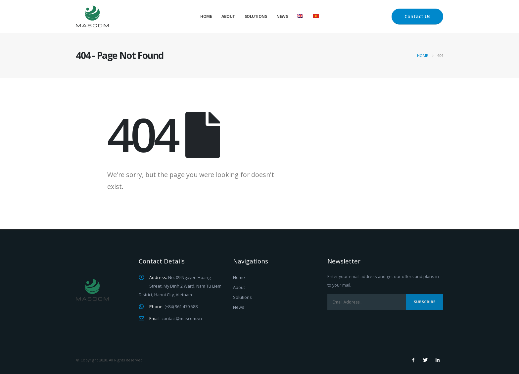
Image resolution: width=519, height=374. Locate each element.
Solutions (256, 16)
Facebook (413, 360)
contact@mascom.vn (182, 318)
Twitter (425, 360)
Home (206, 16)
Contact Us (417, 16)
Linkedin (438, 360)
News (282, 16)
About (228, 16)
